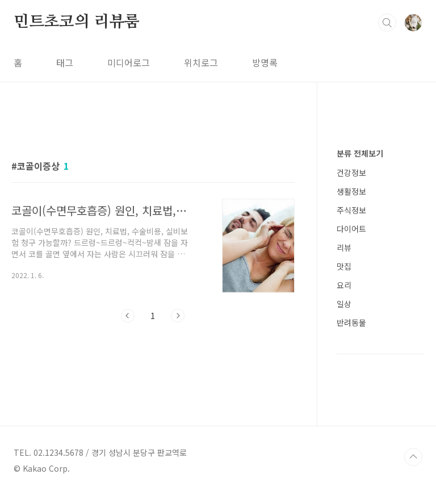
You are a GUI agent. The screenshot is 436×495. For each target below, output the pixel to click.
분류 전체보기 (360, 153)
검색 (387, 22)
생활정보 (351, 191)
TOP (413, 457)
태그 (64, 62)
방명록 (265, 62)
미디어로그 (128, 62)
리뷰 (344, 247)
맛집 (344, 266)
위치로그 (201, 62)
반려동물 (351, 322)
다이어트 (351, 228)
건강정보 (351, 172)
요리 (344, 285)
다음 (178, 315)
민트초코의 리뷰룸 (77, 22)
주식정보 (351, 210)
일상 (344, 303)
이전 (128, 315)
